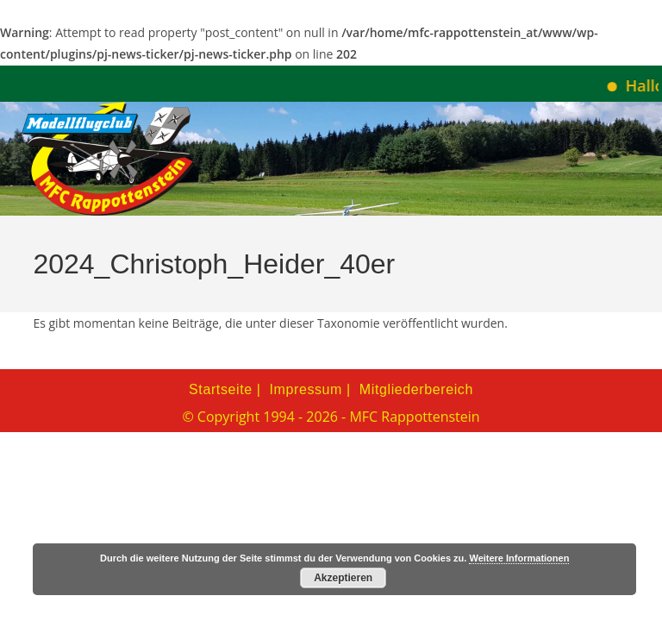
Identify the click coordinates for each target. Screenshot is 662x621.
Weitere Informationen (519, 558)
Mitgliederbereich (416, 389)
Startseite (221, 389)
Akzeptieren (343, 578)
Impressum (306, 389)
